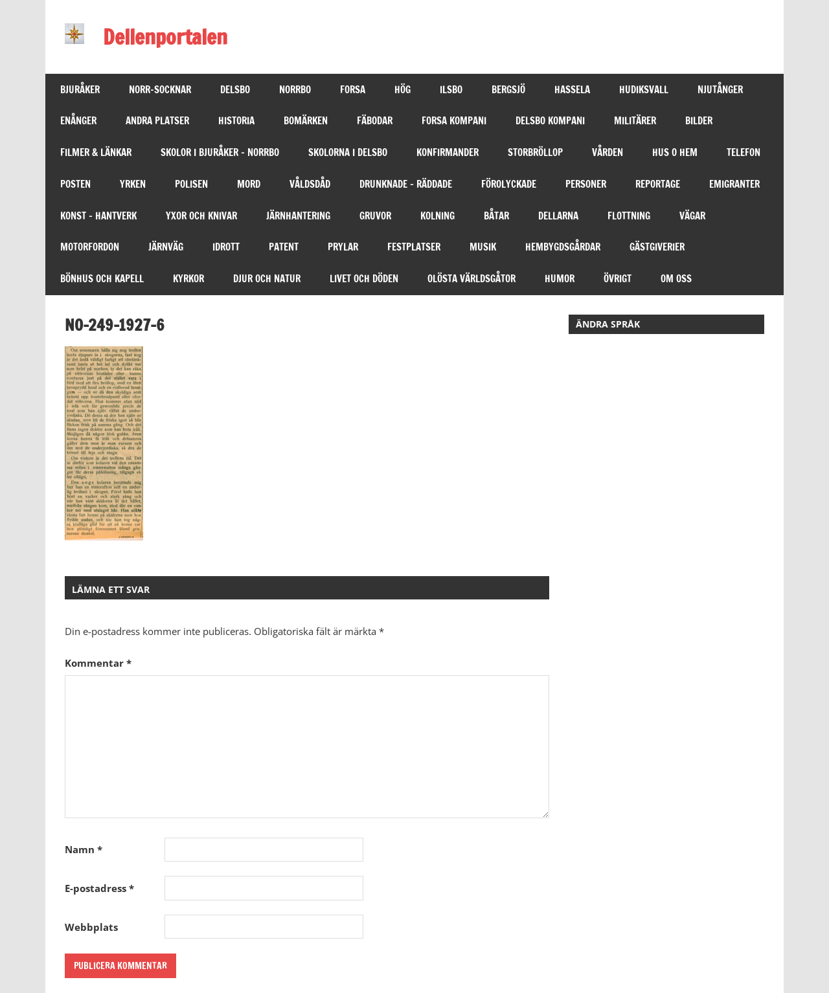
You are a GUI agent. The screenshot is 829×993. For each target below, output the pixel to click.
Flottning (629, 216)
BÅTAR (496, 216)
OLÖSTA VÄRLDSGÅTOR (471, 278)
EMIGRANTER (734, 184)
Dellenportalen (165, 37)
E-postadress (99, 888)
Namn (83, 849)
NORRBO (295, 89)
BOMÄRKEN (306, 121)
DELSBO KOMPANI (550, 121)
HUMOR (559, 278)
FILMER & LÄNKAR (95, 152)
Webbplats (91, 926)
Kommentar (98, 662)
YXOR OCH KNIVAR (201, 216)
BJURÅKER (80, 89)
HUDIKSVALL (643, 89)
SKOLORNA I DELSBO (347, 152)
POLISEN (191, 184)
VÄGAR (692, 216)
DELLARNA (558, 216)
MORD (248, 184)
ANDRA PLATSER (157, 121)
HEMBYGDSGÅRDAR (562, 247)
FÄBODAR (374, 121)
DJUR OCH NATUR (267, 278)
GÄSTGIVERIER (657, 247)
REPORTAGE (657, 184)
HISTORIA (236, 121)
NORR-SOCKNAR (160, 89)
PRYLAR (343, 247)
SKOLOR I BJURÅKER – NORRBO (220, 152)
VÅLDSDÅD (310, 184)
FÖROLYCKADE (508, 184)
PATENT (284, 247)
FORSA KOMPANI (454, 121)
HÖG (402, 89)
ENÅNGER (78, 121)
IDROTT (226, 247)
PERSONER (585, 184)
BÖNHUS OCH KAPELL (102, 278)
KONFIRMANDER (447, 152)
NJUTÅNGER (720, 89)
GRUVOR (375, 216)
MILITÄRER (635, 121)
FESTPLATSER (413, 247)
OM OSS (676, 278)
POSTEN (75, 184)
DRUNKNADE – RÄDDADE (405, 184)
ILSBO (451, 89)
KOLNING (437, 216)
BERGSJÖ (508, 89)
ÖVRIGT (617, 278)
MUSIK (483, 247)
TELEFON (743, 152)
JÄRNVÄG (165, 247)
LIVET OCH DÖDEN (364, 278)
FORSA (352, 89)
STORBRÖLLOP (535, 152)
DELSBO (235, 89)
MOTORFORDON (89, 247)
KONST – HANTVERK (98, 216)
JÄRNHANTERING (298, 216)
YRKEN (133, 184)
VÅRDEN (607, 152)
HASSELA (572, 89)
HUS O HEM (675, 152)
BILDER (698, 121)
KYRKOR (188, 278)
